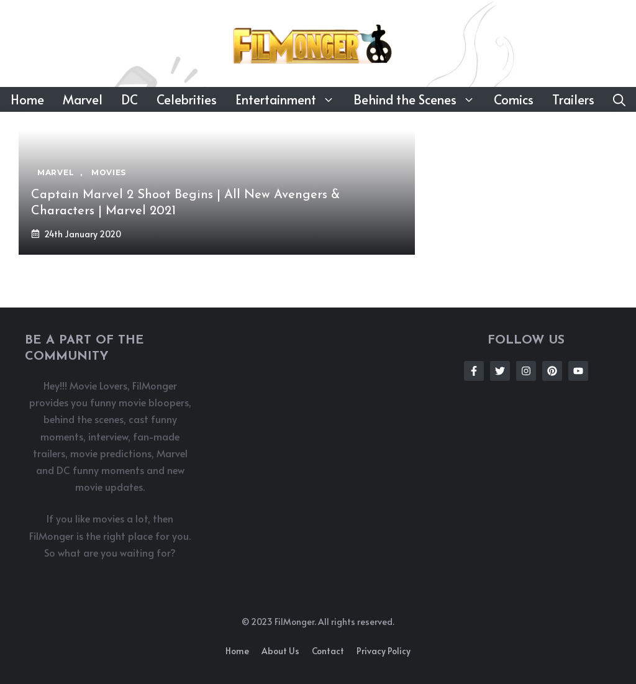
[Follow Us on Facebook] (474, 371)
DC (129, 99)
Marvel (82, 99)
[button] (619, 99)
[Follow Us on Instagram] (526, 371)
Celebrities (187, 99)
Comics (514, 99)
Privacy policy (384, 651)
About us (280, 651)
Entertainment (289, 99)
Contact (328, 651)
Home (27, 99)
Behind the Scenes (418, 99)
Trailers (573, 99)
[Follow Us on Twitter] (500, 371)
